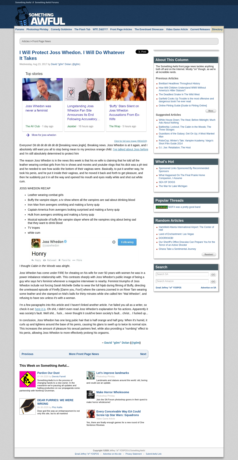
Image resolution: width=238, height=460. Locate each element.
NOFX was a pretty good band (184, 207)
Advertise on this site (112, 454)
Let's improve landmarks (112, 372)
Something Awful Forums (47, 2)
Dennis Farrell (59, 376)
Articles (26, 41)
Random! (209, 254)
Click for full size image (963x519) (84, 106)
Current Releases (200, 29)
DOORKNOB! (166, 238)
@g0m (76, 64)
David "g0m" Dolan (61, 64)
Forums (19, 29)
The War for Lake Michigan (173, 186)
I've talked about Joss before (130, 149)
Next (143, 354)
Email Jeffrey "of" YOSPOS (168, 288)
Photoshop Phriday (105, 376)
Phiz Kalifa (57, 407)
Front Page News (41, 41)
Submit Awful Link (154, 454)
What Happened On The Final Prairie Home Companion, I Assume (182, 176)
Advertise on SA (208, 288)
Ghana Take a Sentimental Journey (177, 249)
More (210, 111)
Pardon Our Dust (48, 372)
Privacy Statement (134, 454)
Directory (217, 29)
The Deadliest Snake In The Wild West (179, 94)
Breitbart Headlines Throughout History (179, 83)
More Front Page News (84, 354)
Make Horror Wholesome (112, 392)
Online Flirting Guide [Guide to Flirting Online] (183, 105)
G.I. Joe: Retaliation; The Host (175, 147)
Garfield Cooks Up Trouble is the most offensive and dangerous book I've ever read (186, 100)
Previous (27, 354)
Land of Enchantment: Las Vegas (176, 234)
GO (213, 274)
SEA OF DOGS (167, 182)
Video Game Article (105, 418)
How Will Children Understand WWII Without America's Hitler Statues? (182, 89)
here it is (40, 309)
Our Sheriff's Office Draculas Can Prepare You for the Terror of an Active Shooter (187, 243)
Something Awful (23, 2)
